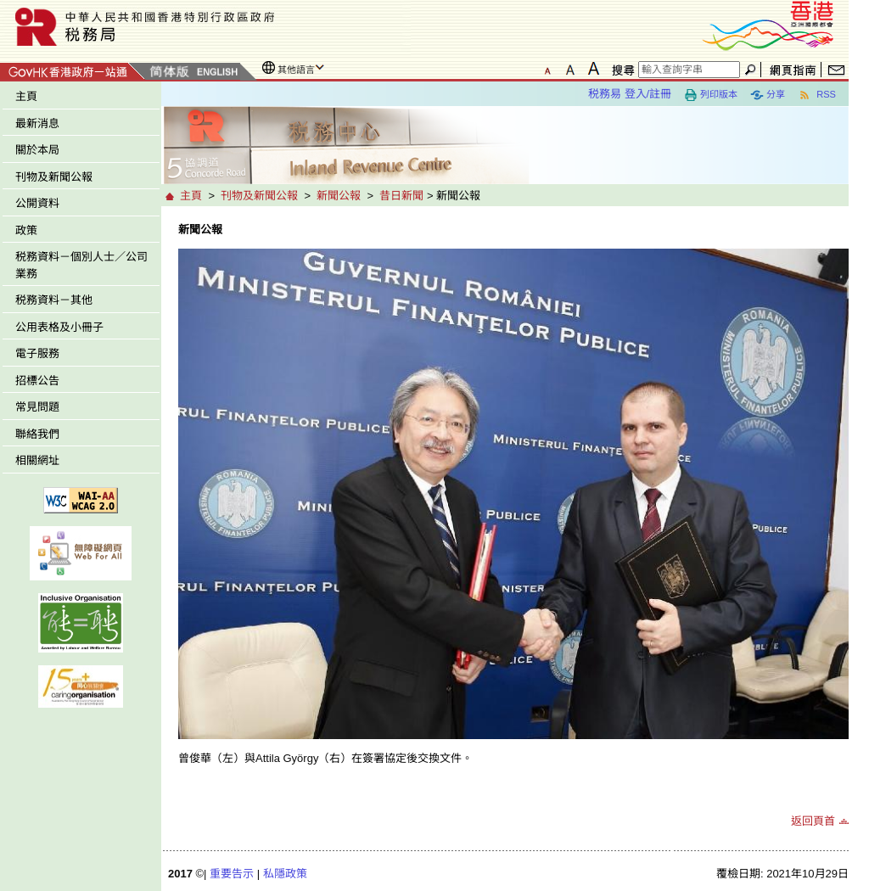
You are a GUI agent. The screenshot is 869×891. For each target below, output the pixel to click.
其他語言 (296, 69)
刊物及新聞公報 (54, 177)
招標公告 (37, 380)
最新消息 (37, 123)
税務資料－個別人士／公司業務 (81, 265)
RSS (817, 95)
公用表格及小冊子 (59, 327)
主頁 (26, 96)
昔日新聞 (401, 195)
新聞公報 (339, 195)
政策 (26, 230)
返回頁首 (813, 821)
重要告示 (232, 873)
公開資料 (37, 203)
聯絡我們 (37, 434)
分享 (767, 95)
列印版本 (710, 95)
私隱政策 (285, 873)
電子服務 (37, 353)
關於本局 (37, 149)
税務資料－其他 (54, 300)
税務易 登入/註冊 (629, 93)
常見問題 (37, 407)
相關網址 (37, 460)
